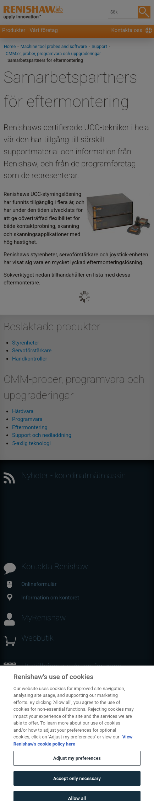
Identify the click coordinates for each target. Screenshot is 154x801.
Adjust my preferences (77, 764)
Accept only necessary (77, 783)
